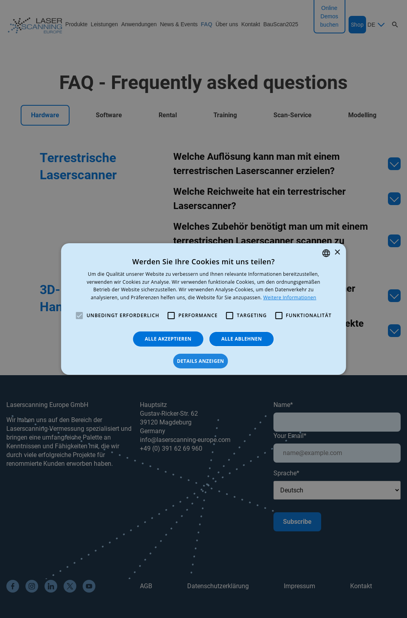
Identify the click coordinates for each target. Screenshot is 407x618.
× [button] (337, 253)
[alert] (203, 309)
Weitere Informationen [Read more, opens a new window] (289, 297)
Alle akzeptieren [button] (168, 338)
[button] (203, 361)
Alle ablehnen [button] (241, 338)
